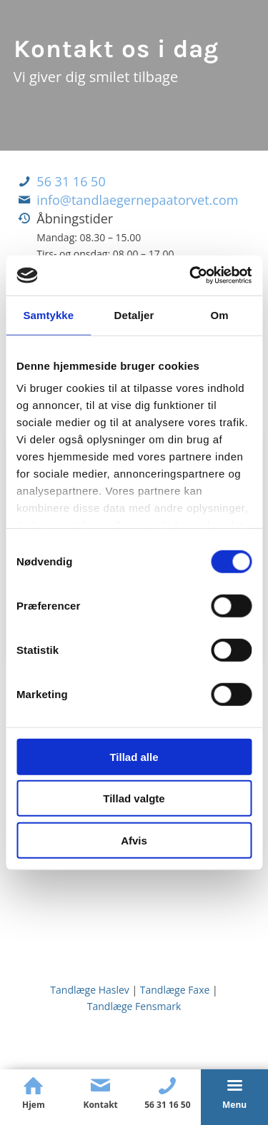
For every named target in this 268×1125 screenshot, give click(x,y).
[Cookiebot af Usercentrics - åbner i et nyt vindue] (191, 275)
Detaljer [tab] (134, 314)
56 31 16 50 (70, 181)
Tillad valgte (133, 798)
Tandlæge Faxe (175, 990)
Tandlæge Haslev (89, 990)
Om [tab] (220, 314)
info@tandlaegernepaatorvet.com (137, 199)
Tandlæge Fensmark (134, 1006)
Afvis (134, 840)
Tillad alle (133, 756)
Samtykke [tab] (48, 314)
